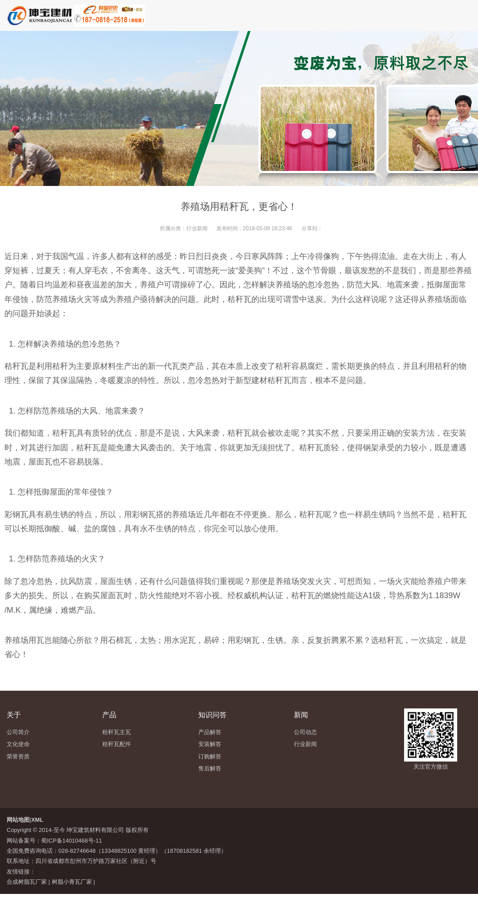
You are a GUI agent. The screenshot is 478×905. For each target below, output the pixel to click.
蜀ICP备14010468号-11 (71, 840)
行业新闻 (197, 228)
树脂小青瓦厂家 (72, 881)
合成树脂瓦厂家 (27, 881)
